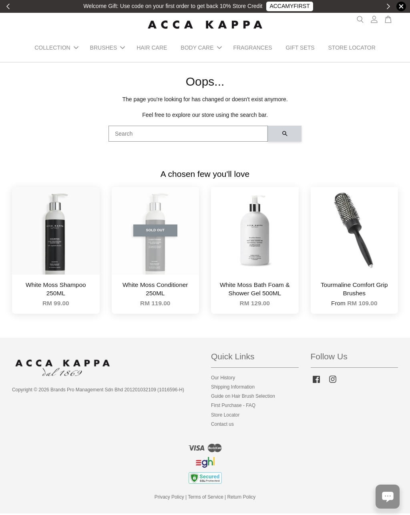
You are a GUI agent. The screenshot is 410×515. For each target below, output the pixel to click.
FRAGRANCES (252, 49)
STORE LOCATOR (352, 49)
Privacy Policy (169, 499)
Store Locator (225, 416)
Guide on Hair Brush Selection (243, 398)
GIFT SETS (300, 49)
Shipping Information (233, 388)
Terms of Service (205, 499)
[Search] (188, 136)
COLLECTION (56, 49)
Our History (223, 379)
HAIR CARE (152, 49)
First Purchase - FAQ (233, 407)
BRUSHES (107, 49)
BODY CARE (201, 49)
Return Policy (241, 499)
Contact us (222, 426)
